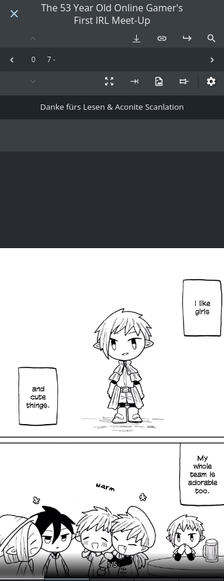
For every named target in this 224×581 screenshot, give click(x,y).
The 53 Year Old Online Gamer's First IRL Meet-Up (112, 14)
